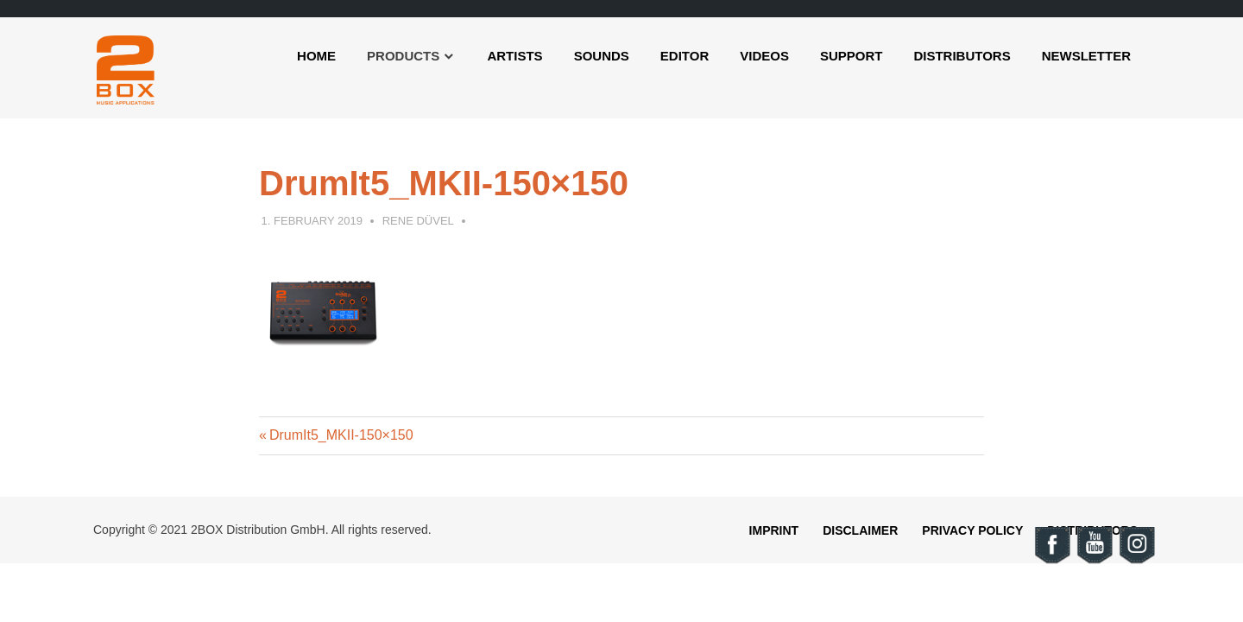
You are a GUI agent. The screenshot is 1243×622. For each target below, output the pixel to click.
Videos (764, 55)
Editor (684, 55)
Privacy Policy (972, 530)
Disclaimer (860, 530)
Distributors (961, 55)
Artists (514, 55)
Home (316, 55)
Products (403, 55)
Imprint (774, 530)
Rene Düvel (418, 220)
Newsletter (1086, 55)
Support (851, 55)
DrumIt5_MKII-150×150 (340, 435)
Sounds (601, 55)
